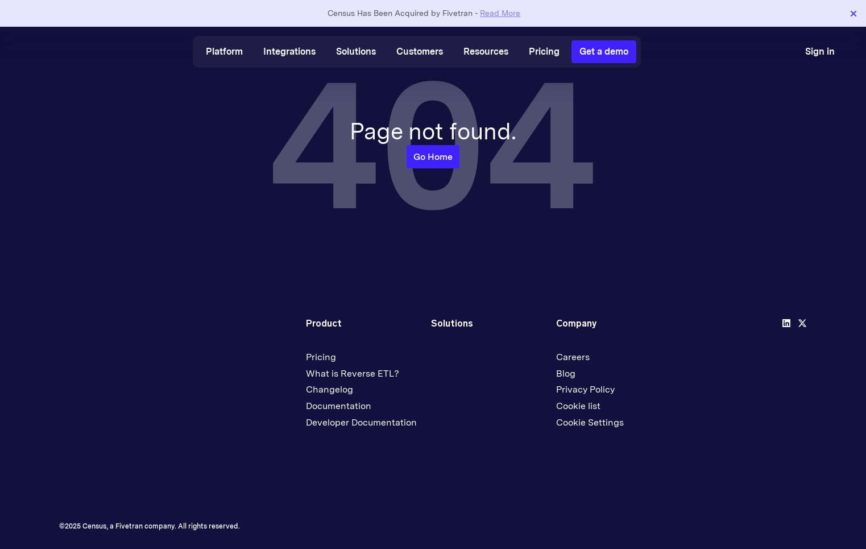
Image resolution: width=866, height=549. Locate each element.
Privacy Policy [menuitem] (585, 389)
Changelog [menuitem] (329, 389)
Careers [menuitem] (573, 357)
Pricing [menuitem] (321, 357)
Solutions (356, 51)
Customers (419, 51)
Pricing (544, 51)
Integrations (289, 51)
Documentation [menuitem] (338, 406)
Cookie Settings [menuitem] (590, 422)
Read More (500, 13)
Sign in (820, 51)
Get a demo (603, 51)
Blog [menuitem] (565, 373)
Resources (485, 51)
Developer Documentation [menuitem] (361, 422)
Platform (224, 51)
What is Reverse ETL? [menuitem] (352, 373)
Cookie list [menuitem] (578, 406)
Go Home (433, 156)
